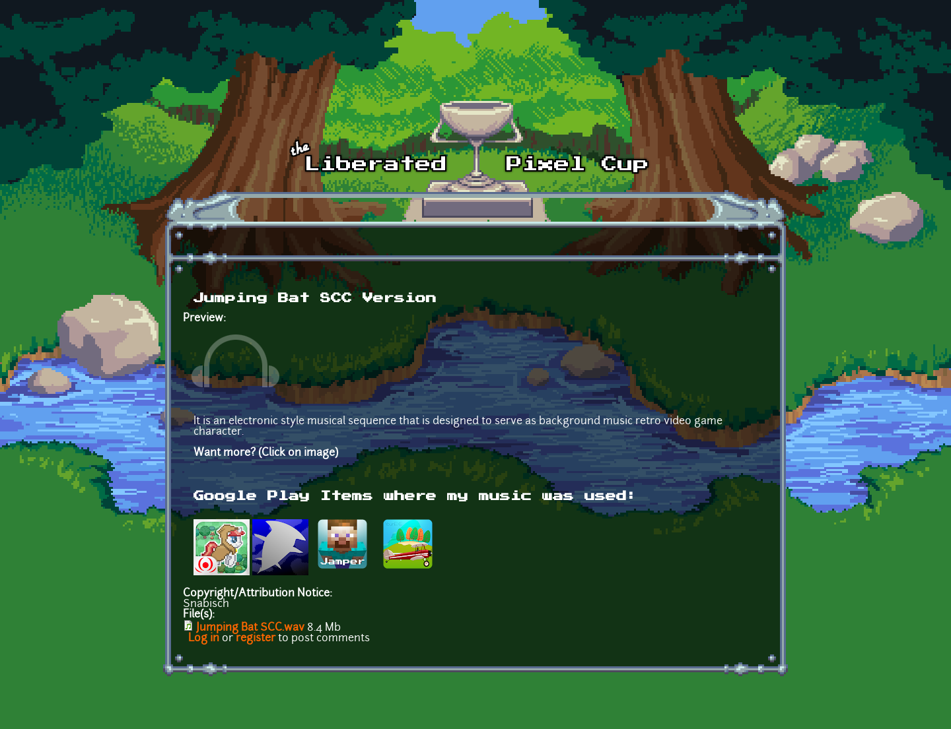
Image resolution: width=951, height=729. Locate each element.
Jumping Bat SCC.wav (250, 628)
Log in (203, 638)
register (255, 638)
